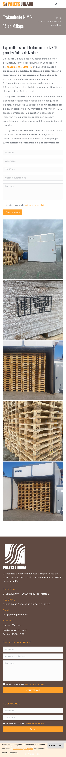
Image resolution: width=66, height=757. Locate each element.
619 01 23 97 (43, 604)
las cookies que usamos (23, 749)
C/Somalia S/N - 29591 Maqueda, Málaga (26, 593)
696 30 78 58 (10, 604)
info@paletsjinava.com (15, 614)
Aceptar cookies (56, 745)
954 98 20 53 (27, 604)
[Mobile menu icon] (61, 4)
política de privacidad (34, 205)
